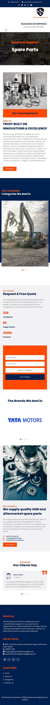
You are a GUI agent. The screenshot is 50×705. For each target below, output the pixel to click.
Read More (10, 169)
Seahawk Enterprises (11, 697)
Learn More (10, 544)
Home (6, 673)
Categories (8, 679)
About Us (7, 676)
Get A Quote (25, 377)
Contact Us (8, 683)
